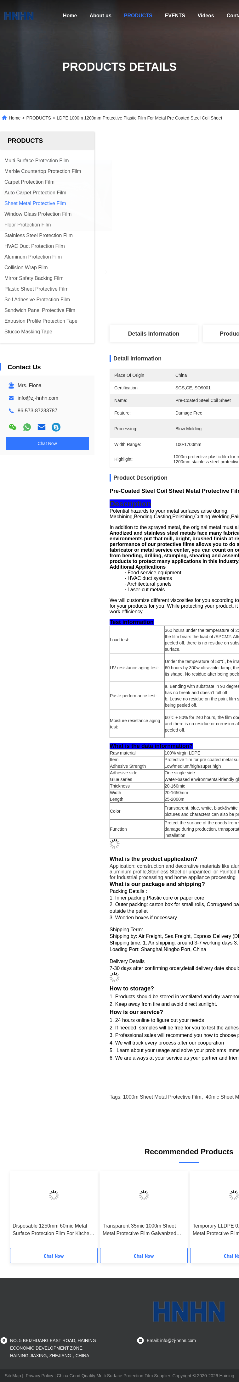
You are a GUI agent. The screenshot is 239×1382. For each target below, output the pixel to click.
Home (70, 15)
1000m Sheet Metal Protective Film (162, 1097)
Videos (206, 15)
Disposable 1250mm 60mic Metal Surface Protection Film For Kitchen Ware (52, 1230)
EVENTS (175, 15)
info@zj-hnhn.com (38, 398)
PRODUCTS (138, 15)
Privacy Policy (39, 1375)
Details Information (153, 334)
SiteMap (13, 1375)
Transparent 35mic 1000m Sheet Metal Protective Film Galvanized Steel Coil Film (139, 1230)
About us (100, 15)
